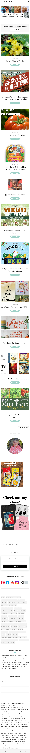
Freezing (21, 615)
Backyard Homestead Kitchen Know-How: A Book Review (15, 270)
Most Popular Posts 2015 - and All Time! (15, 307)
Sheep (24, 637)
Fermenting (4, 613)
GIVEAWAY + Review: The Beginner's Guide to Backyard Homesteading (15, 98)
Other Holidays (5, 629)
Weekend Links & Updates (15, 61)
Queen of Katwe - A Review (15, 195)
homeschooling (21, 623)
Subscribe (15, 566)
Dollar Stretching (7, 610)
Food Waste (13, 613)
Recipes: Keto (17, 637)
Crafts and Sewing (7, 607)
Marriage (14, 626)
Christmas (4, 605)
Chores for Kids (22, 602)
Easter (16, 610)
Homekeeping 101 (21, 621)
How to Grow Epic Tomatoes (15, 135)
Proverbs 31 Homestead (11, 751)
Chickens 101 (11, 602)
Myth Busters (23, 626)
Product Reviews (20, 631)
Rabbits (8, 634)
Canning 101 (4, 599)
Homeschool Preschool (8, 623)
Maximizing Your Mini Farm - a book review (15, 416)
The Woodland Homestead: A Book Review (15, 232)
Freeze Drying (12, 615)
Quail (3, 634)
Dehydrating (18, 607)
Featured (22, 610)
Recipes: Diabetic (6, 637)
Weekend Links (23, 639)
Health (21, 618)
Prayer (11, 631)
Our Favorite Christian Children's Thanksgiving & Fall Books (15, 168)
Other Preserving (17, 629)
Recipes (15, 634)
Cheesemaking (20, 599)
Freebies (4, 615)
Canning (18, 597)
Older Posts (23, 427)
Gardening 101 (13, 618)
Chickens (4, 602)
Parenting (4, 631)
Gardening (4, 618)
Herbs (3, 621)
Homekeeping (10, 621)
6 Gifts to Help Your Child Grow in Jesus (15, 379)
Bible (3, 597)
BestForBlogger (24, 751)
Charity (12, 599)
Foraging (21, 613)
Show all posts (15, 29)
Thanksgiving (5, 639)
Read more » (15, 64)
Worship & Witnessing (7, 642)
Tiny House (14, 639)
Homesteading (5, 626)
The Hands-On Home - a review (15, 343)
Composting (12, 605)
